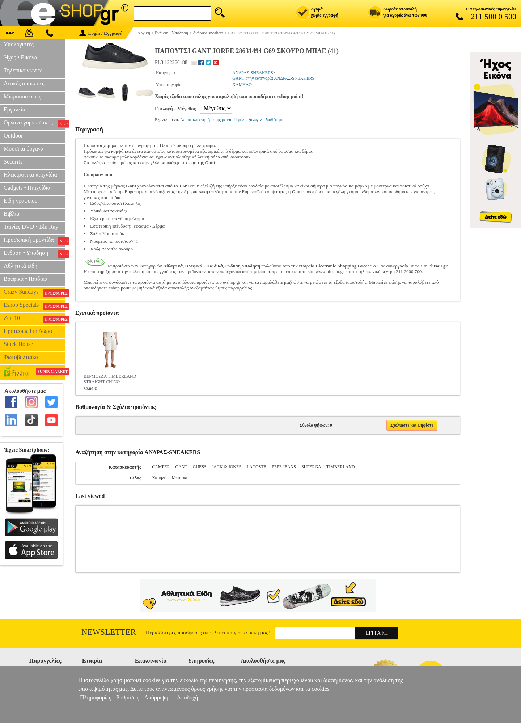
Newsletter (108, 632)
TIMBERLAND (340, 466)
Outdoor (13, 135)
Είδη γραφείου (21, 201)
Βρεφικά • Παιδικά (25, 279)
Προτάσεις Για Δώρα (28, 331)
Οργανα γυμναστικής (34, 123)
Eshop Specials (34, 306)
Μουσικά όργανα (23, 148)
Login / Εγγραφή (101, 33)
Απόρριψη (156, 697)
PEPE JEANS (284, 466)
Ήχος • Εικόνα (20, 57)
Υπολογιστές (19, 44)
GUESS (200, 466)
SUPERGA (311, 466)
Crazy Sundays (34, 293)
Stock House (18, 344)
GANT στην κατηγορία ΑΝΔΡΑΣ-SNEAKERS (273, 78)
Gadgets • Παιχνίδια (27, 188)
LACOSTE (256, 466)
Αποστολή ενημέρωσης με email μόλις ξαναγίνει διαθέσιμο (231, 119)
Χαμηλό (159, 477)
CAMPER (161, 466)
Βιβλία (12, 214)
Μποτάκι (179, 477)
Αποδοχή (187, 697)
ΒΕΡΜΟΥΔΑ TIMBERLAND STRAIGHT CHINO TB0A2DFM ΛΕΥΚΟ (110, 380)
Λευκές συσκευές (24, 83)
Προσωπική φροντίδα (34, 241)
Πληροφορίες (95, 697)
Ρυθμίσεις (127, 697)
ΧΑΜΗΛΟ (242, 84)
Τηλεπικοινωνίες (23, 70)
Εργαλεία (14, 109)
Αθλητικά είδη (20, 266)
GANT (181, 466)
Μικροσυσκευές (22, 96)
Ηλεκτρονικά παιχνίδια (30, 175)
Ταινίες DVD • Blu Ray (31, 227)
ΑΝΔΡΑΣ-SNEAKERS (252, 72)
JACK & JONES (226, 466)
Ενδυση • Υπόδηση (34, 254)
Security (13, 161)
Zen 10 (34, 319)
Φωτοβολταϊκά (21, 357)
